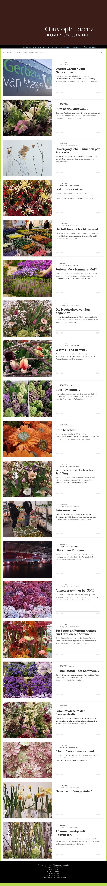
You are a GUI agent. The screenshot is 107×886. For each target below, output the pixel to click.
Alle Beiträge (7, 52)
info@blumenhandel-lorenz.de (54, 877)
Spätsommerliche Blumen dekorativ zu (30, 52)
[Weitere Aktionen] (99, 64)
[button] (101, 53)
